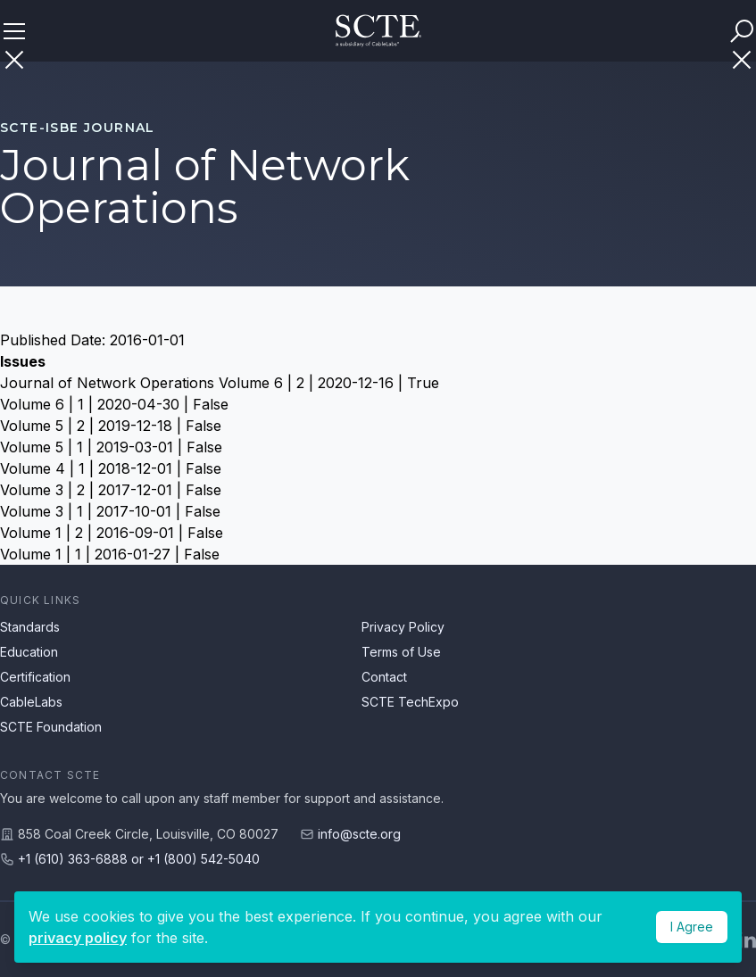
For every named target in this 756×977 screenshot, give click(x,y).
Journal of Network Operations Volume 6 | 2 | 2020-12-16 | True (219, 383)
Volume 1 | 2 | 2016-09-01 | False (111, 533)
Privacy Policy (402, 626)
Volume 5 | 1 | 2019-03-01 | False (111, 447)
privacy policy (78, 938)
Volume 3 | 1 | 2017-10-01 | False (110, 511)
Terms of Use (401, 651)
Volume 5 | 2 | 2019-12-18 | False (110, 426)
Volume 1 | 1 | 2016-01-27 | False (110, 554)
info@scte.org (359, 833)
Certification (35, 676)
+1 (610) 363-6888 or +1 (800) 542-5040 (139, 858)
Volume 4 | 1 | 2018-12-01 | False (110, 468)
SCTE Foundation (51, 726)
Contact (384, 676)
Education (29, 651)
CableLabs (31, 701)
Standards (30, 626)
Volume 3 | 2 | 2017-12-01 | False (110, 490)
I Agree (691, 926)
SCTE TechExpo (410, 701)
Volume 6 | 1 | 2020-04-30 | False (114, 404)
